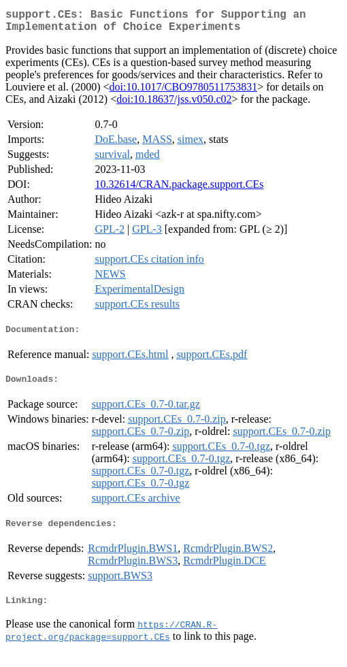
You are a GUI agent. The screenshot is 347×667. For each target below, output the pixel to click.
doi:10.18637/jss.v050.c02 (173, 104)
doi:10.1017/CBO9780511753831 (184, 92)
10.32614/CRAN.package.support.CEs (179, 189)
